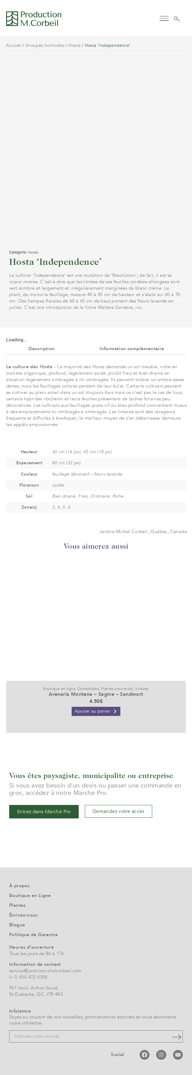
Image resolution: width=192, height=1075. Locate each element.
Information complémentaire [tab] (132, 349)
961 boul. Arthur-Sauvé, (34, 988)
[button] (164, 18)
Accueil (13, 45)
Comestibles (88, 688)
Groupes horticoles (44, 45)
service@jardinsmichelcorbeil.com (45, 971)
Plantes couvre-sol (117, 688)
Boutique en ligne (59, 688)
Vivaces (142, 688)
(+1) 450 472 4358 (28, 977)
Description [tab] (41, 349)
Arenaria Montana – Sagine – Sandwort (96, 694)
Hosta (74, 45)
